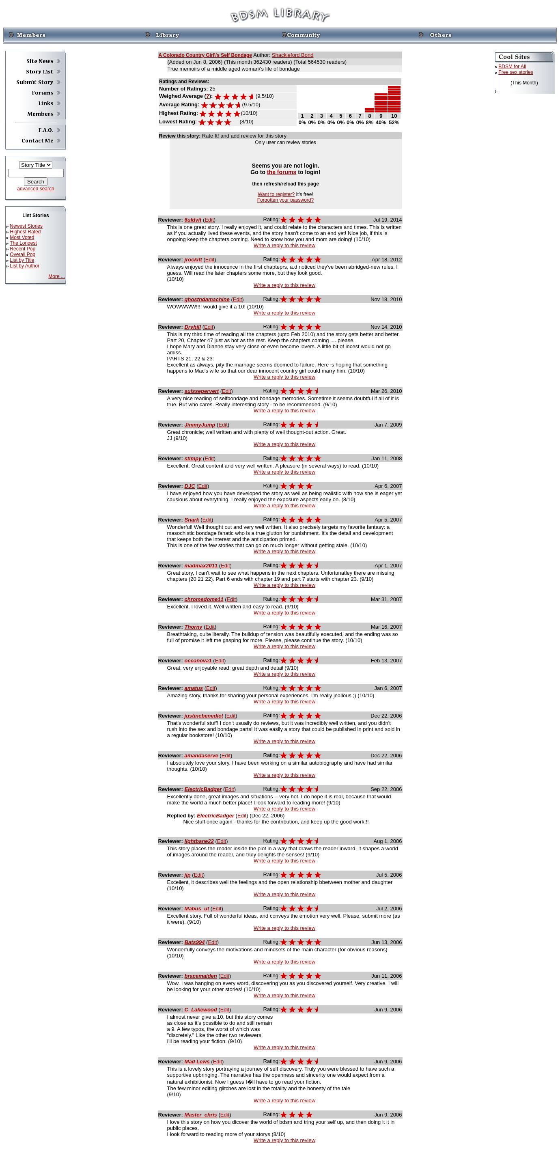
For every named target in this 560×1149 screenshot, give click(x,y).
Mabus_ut (197, 908)
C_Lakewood (201, 1010)
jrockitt (193, 260)
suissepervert (202, 391)
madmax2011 (201, 566)
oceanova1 (198, 660)
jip (188, 875)
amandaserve (201, 755)
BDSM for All (512, 66)
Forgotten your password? (285, 200)
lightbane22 (199, 841)
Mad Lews (197, 1061)
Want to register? (276, 194)
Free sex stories (515, 72)
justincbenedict (204, 716)
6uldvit (193, 220)
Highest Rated (25, 232)
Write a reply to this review (284, 245)
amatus (194, 688)
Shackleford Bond (293, 55)
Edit (209, 220)
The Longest (23, 243)
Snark (192, 520)
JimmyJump (200, 425)
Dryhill (193, 327)
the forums (282, 172)
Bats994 (195, 942)
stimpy (193, 458)
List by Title (22, 260)
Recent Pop (22, 249)
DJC (190, 486)
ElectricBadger (203, 789)
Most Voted (22, 237)
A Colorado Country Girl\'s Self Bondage (205, 55)
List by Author (24, 266)
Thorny (193, 627)
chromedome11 (204, 599)
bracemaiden (201, 976)
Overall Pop (22, 254)
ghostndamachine (207, 299)
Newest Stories (26, 226)
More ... (56, 276)
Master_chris (201, 1115)
